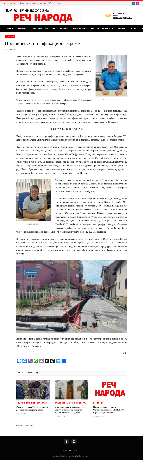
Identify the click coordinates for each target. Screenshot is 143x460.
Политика (50, 28)
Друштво (37, 28)
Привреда (64, 28)
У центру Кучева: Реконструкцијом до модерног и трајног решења (32, 408)
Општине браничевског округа (31, 403)
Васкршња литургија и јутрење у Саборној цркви (40, 3)
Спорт (133, 28)
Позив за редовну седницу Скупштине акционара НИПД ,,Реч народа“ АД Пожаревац (109, 409)
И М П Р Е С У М (70, 450)
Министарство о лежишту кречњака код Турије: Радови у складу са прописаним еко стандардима (71, 409)
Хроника (122, 28)
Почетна (10, 28)
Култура (95, 28)
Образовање (108, 28)
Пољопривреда (80, 28)
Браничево (23, 28)
